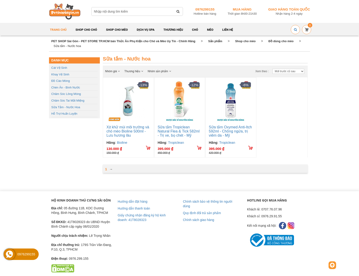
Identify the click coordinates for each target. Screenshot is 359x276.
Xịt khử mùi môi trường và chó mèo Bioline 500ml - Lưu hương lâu (127, 131)
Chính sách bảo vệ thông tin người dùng (207, 204)
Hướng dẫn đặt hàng (132, 201)
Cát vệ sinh (59, 67)
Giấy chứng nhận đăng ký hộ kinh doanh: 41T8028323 (142, 217)
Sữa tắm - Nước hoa (65, 107)
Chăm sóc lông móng (66, 94)
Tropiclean (176, 142)
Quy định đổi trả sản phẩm (202, 213)
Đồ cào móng (60, 81)
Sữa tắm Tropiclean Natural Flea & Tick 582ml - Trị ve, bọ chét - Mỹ (179, 131)
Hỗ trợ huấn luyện (64, 113)
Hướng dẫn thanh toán (134, 208)
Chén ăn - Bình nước (65, 87)
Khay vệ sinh (60, 74)
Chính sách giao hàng (198, 220)
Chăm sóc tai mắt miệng (67, 100)
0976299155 (204, 9)
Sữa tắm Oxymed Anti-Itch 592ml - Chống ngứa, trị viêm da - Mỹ (230, 131)
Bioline (122, 142)
